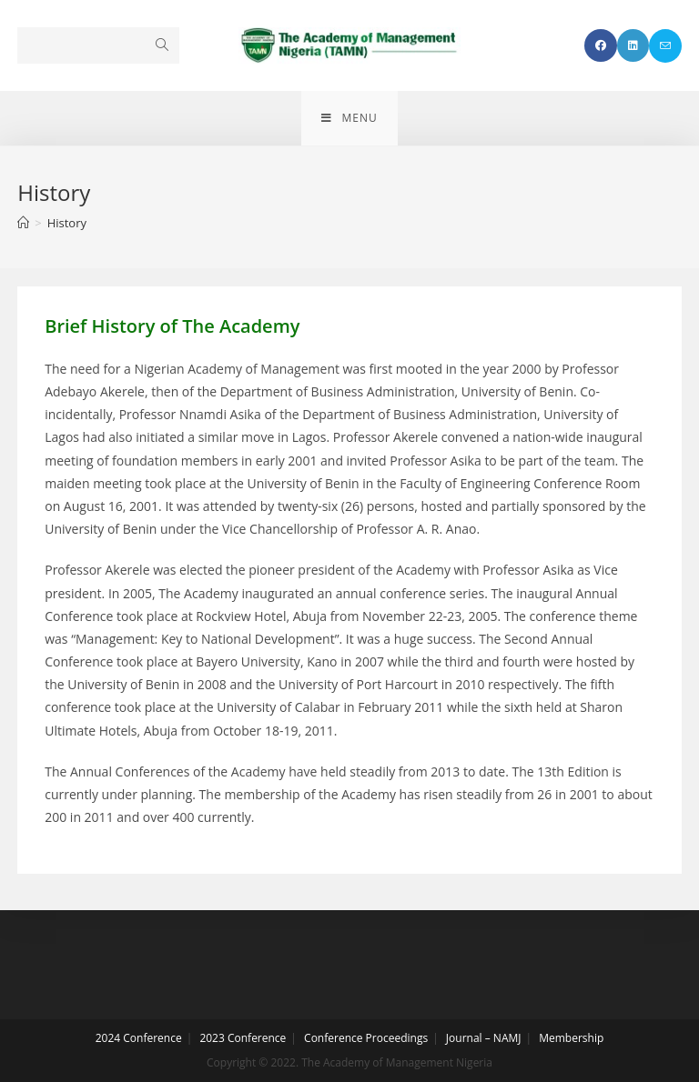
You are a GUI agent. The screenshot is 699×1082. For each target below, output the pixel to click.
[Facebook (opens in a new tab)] (600, 45)
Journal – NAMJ (484, 1038)
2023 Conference (242, 1038)
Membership (571, 1038)
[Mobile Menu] (349, 118)
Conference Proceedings (366, 1038)
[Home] (23, 223)
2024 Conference (139, 1038)
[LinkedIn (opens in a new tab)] (633, 45)
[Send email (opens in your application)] (665, 46)
